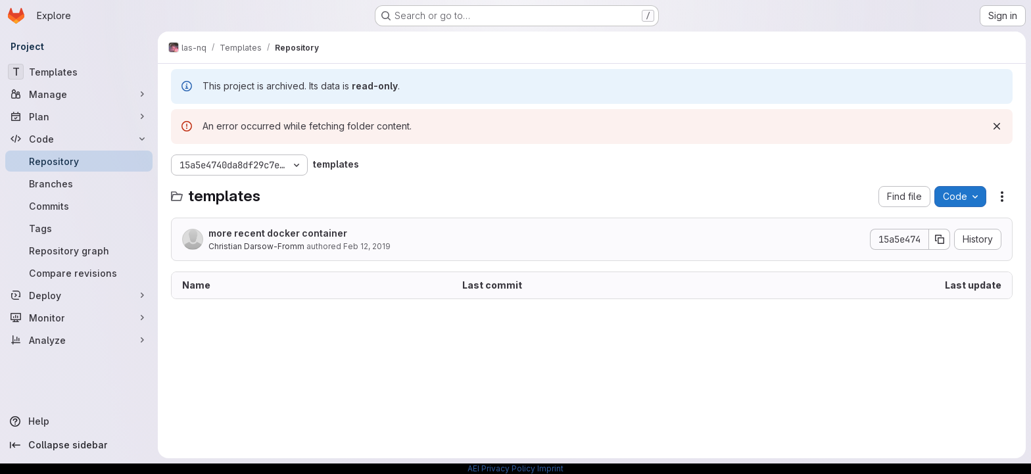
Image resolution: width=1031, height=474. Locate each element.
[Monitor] (79, 317)
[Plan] (79, 116)
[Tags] (79, 228)
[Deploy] (79, 295)
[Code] (79, 138)
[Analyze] (79, 339)
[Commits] (79, 205)
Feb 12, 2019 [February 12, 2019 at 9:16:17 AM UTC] (367, 246)
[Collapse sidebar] (79, 445)
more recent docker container (277, 233)
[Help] (79, 421)
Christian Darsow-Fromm (256, 246)
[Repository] (79, 161)
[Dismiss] (997, 126)
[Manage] (79, 94)
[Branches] (79, 183)
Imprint (550, 468)
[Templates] (79, 71)
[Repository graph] (79, 250)
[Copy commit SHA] (939, 239)
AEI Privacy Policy (501, 468)
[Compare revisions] (79, 272)
